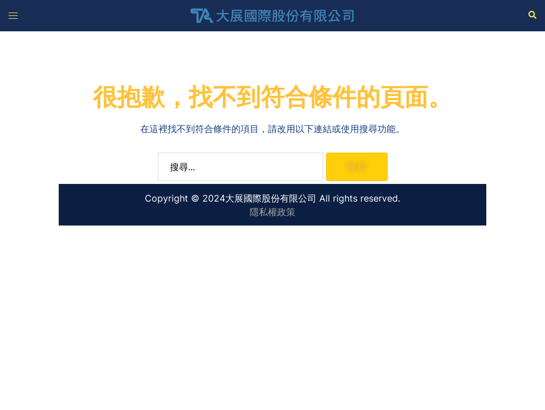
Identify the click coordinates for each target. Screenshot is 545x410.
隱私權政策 (272, 212)
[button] (531, 15)
